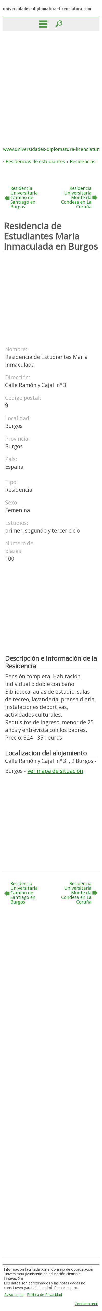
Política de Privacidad (44, 1294)
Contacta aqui (86, 1303)
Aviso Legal (13, 1294)
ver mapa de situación (55, 770)
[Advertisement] (51, 84)
